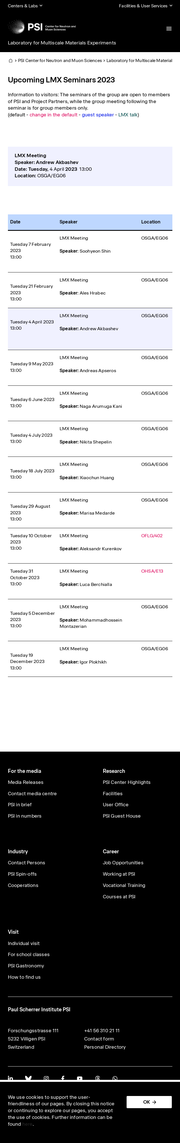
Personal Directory (105, 1047)
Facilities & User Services (143, 5)
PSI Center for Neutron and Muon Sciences (60, 60)
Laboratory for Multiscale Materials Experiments (62, 43)
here (27, 1124)
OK (146, 1102)
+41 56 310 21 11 (102, 1030)
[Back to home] (42, 27)
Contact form (99, 1039)
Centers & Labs (23, 5)
